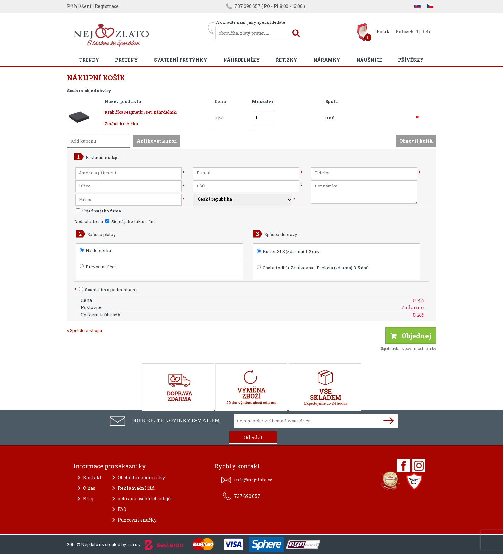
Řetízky (286, 60)
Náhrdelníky (241, 60)
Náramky (326, 60)
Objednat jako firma (98, 211)
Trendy (89, 60)
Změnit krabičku (121, 123)
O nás (89, 488)
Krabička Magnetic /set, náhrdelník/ (141, 112)
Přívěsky (411, 60)
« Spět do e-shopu (84, 330)
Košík (383, 32)
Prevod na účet (101, 267)
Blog (88, 499)
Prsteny (126, 60)
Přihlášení (79, 6)
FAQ (122, 509)
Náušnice (369, 60)
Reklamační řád (136, 488)
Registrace (107, 6)
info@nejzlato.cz (253, 480)
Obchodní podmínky (141, 477)
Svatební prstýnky (180, 60)
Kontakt (92, 477)
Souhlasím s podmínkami (105, 289)
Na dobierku (98, 250)
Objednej (411, 335)
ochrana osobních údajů (144, 499)
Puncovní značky (137, 520)
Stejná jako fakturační (130, 221)
